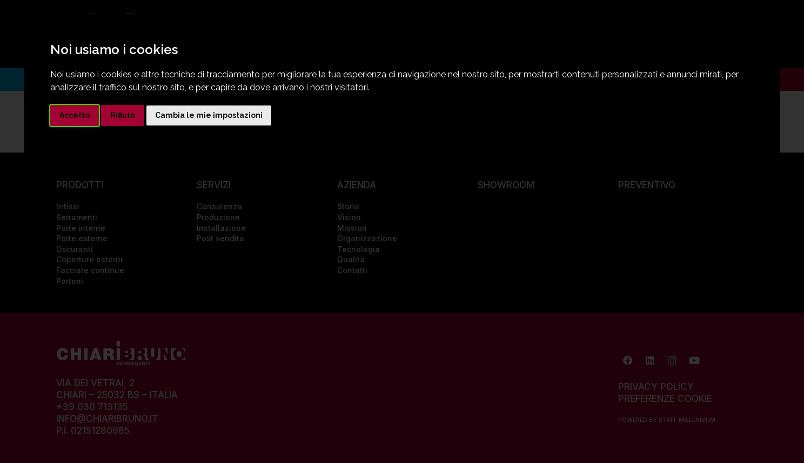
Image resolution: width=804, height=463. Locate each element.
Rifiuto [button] (122, 115)
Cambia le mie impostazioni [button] (209, 115)
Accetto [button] (74, 115)
